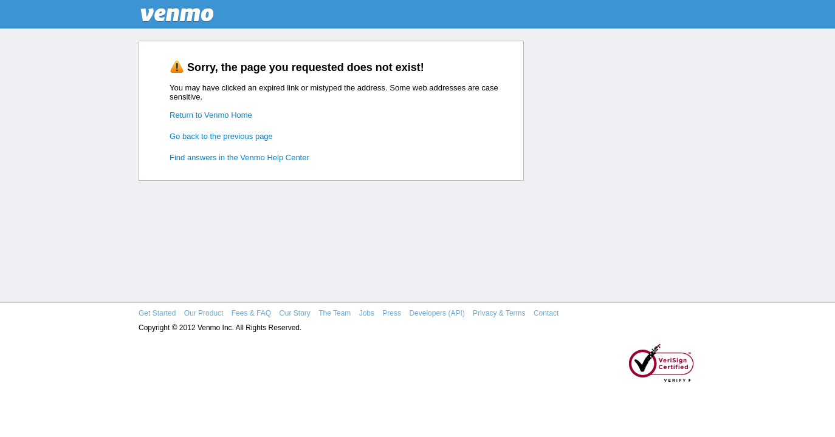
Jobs (366, 313)
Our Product (204, 313)
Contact (546, 313)
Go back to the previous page (221, 136)
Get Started (157, 313)
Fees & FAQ (251, 313)
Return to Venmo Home (211, 115)
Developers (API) (436, 313)
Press (391, 313)
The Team (334, 313)
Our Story (294, 313)
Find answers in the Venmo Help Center (239, 157)
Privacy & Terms (499, 313)
